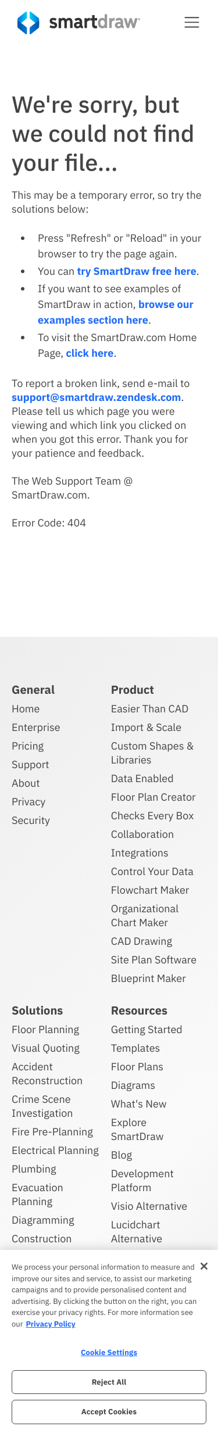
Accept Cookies (109, 1412)
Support (30, 764)
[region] (109, 1340)
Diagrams (133, 1085)
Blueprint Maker (148, 978)
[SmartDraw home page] (78, 23)
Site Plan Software (153, 959)
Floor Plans (137, 1066)
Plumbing (34, 1168)
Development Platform (142, 1180)
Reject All (109, 1382)
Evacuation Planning (37, 1194)
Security (31, 820)
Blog (121, 1155)
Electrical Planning (55, 1150)
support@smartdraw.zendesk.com (96, 397)
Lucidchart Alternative (136, 1231)
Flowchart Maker (150, 890)
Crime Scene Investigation (42, 1106)
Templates (135, 1048)
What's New (139, 1103)
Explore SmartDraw (137, 1129)
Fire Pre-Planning (52, 1131)
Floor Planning (45, 1029)
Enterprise (36, 727)
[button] (192, 22)
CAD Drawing (141, 941)
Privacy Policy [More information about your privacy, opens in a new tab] (50, 1324)
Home (26, 708)
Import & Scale (146, 727)
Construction (42, 1238)
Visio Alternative (149, 1206)
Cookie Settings (109, 1352)
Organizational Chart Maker (144, 915)
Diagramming (43, 1220)
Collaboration (142, 834)
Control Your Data (152, 871)
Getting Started (147, 1029)
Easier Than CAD (150, 708)
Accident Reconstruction (47, 1073)
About (26, 783)
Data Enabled (142, 778)
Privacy (28, 801)
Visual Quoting (46, 1048)
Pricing (28, 745)
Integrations (140, 852)
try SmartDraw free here (136, 271)
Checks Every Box (152, 815)
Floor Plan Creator (153, 797)
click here (89, 353)
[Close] (204, 1266)
